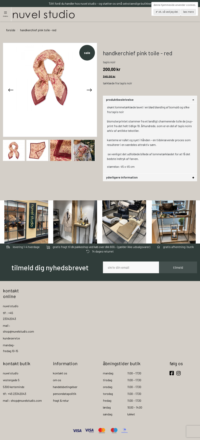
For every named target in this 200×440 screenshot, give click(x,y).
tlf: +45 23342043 (14, 393)
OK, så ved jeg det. (168, 11)
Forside (10, 30)
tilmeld (178, 267)
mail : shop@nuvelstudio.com (22, 400)
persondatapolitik (64, 393)
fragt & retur (61, 400)
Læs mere (188, 11)
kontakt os (60, 373)
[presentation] (10, 90)
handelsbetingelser (65, 387)
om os (57, 380)
